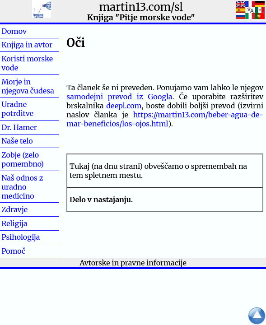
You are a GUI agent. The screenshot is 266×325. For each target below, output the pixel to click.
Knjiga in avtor (26, 44)
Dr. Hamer (19, 127)
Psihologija (20, 236)
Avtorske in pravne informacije (133, 262)
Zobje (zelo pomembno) (22, 159)
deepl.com (123, 105)
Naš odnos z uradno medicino (22, 186)
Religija (14, 223)
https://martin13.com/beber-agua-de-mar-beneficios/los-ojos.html (164, 119)
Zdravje (28, 209)
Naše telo (17, 140)
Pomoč (27, 250)
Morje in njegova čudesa (27, 86)
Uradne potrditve (17, 109)
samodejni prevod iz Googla (119, 96)
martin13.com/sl (141, 7)
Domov (28, 31)
